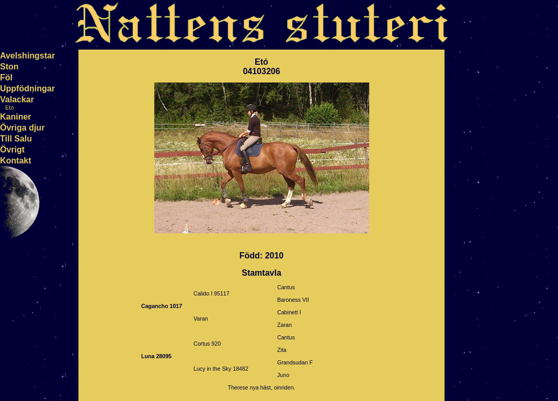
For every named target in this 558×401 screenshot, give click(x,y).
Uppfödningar (27, 88)
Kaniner (15, 116)
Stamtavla (261, 272)
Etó (9, 107)
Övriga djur (22, 127)
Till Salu (16, 138)
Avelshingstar (27, 55)
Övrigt (12, 149)
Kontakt (15, 160)
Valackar (17, 99)
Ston (9, 66)
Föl (6, 77)
